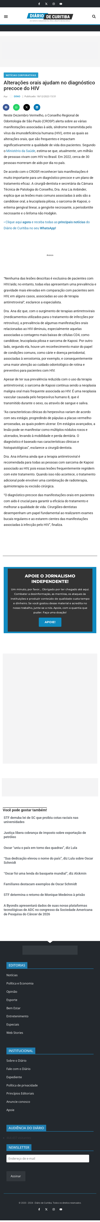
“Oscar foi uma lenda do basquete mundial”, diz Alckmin (45, 874)
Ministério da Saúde (20, 151)
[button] (6, 17)
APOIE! (50, 622)
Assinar (16, 1176)
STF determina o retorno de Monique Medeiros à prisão (44, 895)
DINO (17, 96)
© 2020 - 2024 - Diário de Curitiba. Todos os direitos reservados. (50, 1203)
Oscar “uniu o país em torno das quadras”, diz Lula (40, 848)
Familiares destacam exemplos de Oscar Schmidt (40, 884)
